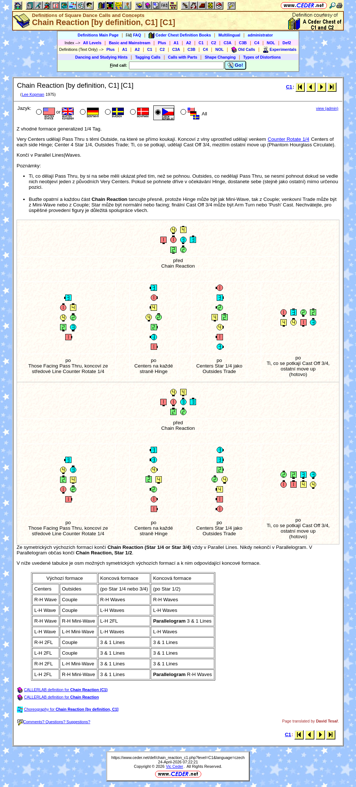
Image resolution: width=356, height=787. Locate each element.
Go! (235, 65)
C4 (256, 43)
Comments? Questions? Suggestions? (53, 722)
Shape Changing (220, 57)
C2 (213, 43)
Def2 (287, 43)
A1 (176, 43)
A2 (188, 43)
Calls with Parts (182, 57)
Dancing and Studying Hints (101, 57)
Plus (162, 43)
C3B (243, 43)
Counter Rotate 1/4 (289, 139)
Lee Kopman (33, 94)
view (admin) (327, 108)
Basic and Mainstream (129, 43)
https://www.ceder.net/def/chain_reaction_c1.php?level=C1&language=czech (178, 757)
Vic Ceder (174, 766)
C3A (227, 43)
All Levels (92, 43)
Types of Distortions (262, 57)
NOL (271, 43)
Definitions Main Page (98, 35)
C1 (201, 43)
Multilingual (229, 35)
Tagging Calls (147, 57)
